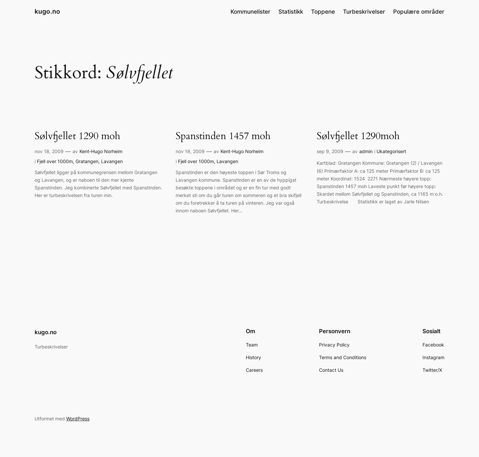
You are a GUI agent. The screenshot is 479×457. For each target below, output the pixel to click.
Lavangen (112, 161)
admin (366, 151)
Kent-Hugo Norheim (101, 151)
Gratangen (87, 161)
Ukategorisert (391, 151)
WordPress (77, 418)
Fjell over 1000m (55, 161)
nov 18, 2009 (49, 151)
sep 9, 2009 (330, 151)
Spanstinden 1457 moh (223, 136)
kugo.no (47, 11)
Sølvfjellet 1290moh (358, 136)
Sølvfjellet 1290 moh (77, 136)
